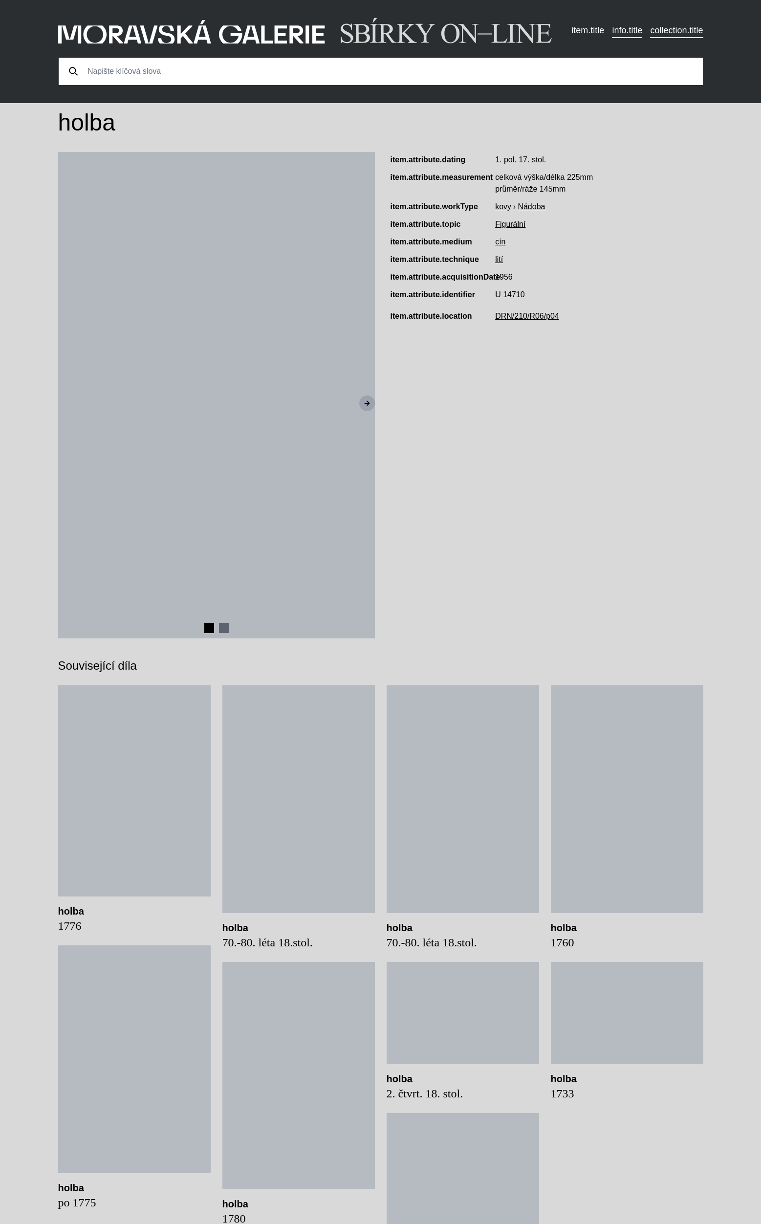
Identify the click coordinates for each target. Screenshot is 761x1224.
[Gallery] (216, 395)
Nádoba (531, 206)
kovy (503, 206)
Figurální (510, 224)
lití (499, 259)
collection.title (676, 30)
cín (500, 242)
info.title (627, 30)
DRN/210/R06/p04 (527, 316)
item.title (587, 30)
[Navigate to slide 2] (224, 628)
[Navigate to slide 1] (209, 628)
